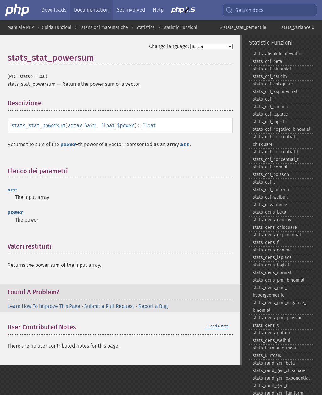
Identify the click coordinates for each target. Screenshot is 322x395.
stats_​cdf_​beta (267, 61)
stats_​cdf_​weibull (270, 197)
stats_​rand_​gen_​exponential (281, 378)
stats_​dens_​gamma (272, 250)
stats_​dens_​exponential (277, 235)
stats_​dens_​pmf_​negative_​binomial (279, 306)
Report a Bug (153, 306)
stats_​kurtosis (267, 355)
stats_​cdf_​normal (270, 167)
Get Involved (130, 10)
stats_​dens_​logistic (272, 265)
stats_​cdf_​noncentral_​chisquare (275, 140)
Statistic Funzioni (180, 27)
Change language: (169, 46)
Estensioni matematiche (103, 27)
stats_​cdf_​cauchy (270, 76)
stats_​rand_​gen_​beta (274, 363)
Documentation (91, 10)
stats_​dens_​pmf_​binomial (278, 280)
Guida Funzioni (56, 27)
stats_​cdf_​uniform (271, 189)
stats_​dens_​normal (272, 272)
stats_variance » (297, 27)
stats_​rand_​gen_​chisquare (279, 370)
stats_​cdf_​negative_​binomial (281, 129)
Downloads (54, 10)
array (75, 126)
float (108, 126)
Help (158, 10)
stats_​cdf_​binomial (272, 69)
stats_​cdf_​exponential (275, 91)
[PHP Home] (17, 10)
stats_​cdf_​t (264, 182)
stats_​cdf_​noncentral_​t (276, 159)
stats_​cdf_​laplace (270, 114)
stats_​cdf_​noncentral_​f (276, 152)
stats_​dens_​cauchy (272, 219)
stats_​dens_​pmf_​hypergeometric (270, 291)
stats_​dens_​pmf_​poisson (278, 318)
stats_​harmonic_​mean (275, 348)
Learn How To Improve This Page (44, 306)
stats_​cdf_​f (264, 99)
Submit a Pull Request (109, 306)
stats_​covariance (270, 204)
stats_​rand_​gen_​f (270, 385)
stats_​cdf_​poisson (271, 174)
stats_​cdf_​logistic (270, 121)
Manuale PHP (21, 27)
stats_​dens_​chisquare (275, 227)
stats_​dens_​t (266, 325)
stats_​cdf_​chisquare (273, 84)
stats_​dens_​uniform (273, 333)
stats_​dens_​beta (269, 212)
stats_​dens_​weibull (272, 340)
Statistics (145, 27)
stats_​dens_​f (266, 242)
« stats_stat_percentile (243, 27)
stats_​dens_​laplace (272, 257)
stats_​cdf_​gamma (270, 106)
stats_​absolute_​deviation (278, 54)
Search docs (244, 10)
